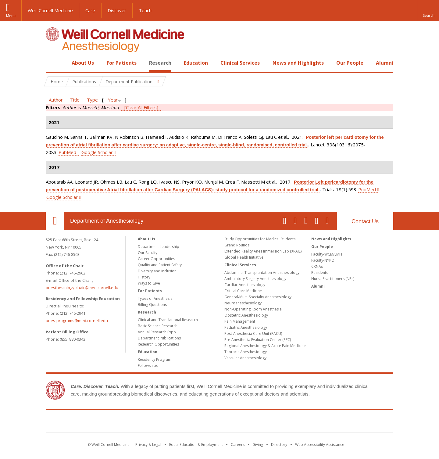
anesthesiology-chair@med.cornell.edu (82, 287)
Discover (117, 10)
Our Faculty (147, 252)
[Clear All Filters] (141, 107)
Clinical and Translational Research (168, 319)
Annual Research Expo (157, 332)
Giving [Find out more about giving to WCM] (257, 444)
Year (113, 100)
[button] (428, 10)
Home (52, 62)
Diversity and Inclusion (157, 271)
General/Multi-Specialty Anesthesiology (257, 296)
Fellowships (148, 365)
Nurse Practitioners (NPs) (332, 278)
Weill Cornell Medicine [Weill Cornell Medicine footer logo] (219, 422)
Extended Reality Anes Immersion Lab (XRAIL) (263, 251)
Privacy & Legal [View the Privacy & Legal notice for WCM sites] (148, 444)
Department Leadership (158, 246)
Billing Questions (152, 304)
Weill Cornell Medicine (50, 10)
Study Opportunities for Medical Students (259, 239)
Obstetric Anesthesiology (246, 315)
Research (160, 62)
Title (75, 100)
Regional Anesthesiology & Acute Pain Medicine (265, 345)
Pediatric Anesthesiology (245, 327)
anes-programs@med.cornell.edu (77, 320)
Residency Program (154, 359)
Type (92, 100)
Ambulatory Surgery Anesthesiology (255, 278)
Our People (349, 62)
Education (196, 62)
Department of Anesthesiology (106, 221)
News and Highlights (298, 62)
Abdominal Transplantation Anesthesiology (261, 272)
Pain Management (239, 321)
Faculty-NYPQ (322, 260)
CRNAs (317, 266)
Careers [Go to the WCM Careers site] (237, 444)
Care (90, 10)
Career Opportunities (156, 258)
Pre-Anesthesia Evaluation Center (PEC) (257, 339)
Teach (145, 10)
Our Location (55, 221)
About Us (83, 62)
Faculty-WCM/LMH (326, 254)
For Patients (122, 62)
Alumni (384, 62)
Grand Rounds (236, 245)
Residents (319, 272)
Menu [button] (11, 15)
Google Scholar (97, 152)
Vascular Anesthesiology (245, 357)
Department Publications (159, 338)
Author (56, 100)
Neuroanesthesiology (243, 303)
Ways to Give (149, 283)
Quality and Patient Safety (160, 264)
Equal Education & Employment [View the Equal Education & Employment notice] (196, 444)
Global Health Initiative (243, 257)
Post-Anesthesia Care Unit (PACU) (253, 333)
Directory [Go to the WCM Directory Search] (279, 444)
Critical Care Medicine (243, 290)
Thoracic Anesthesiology (245, 351)
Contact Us (365, 221)
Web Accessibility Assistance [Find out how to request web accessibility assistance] (319, 444)
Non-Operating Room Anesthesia (253, 309)
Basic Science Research (157, 325)
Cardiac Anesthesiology (244, 284)
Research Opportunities (158, 344)
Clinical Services (240, 62)
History (144, 277)
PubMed (67, 152)
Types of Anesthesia (155, 298)
